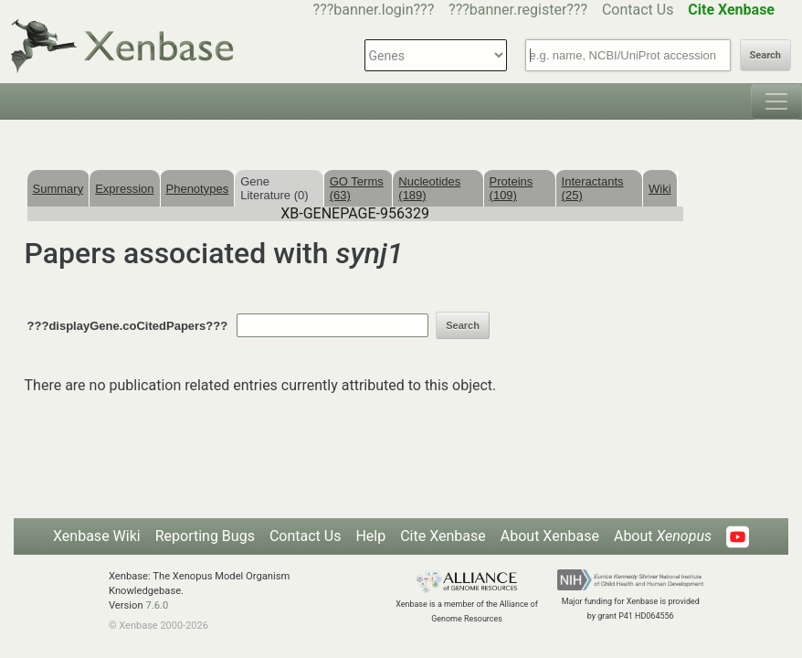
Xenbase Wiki (97, 536)
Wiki (660, 189)
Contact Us (638, 9)
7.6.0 (156, 605)
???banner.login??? (374, 9)
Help (370, 536)
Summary (58, 189)
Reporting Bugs (205, 536)
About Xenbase (550, 536)
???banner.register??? (517, 9)
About (663, 536)
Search (765, 55)
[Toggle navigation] (776, 101)
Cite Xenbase (443, 536)
